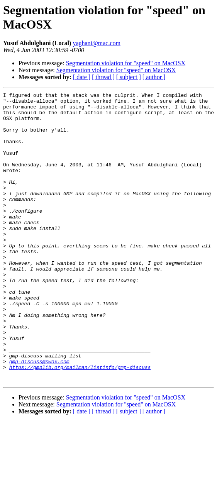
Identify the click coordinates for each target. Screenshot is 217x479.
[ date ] (81, 77)
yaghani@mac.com (96, 43)
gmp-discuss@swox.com (39, 415)
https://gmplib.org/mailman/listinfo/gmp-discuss (80, 422)
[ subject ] (128, 77)
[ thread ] (103, 77)
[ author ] (154, 77)
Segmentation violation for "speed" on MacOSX (125, 63)
